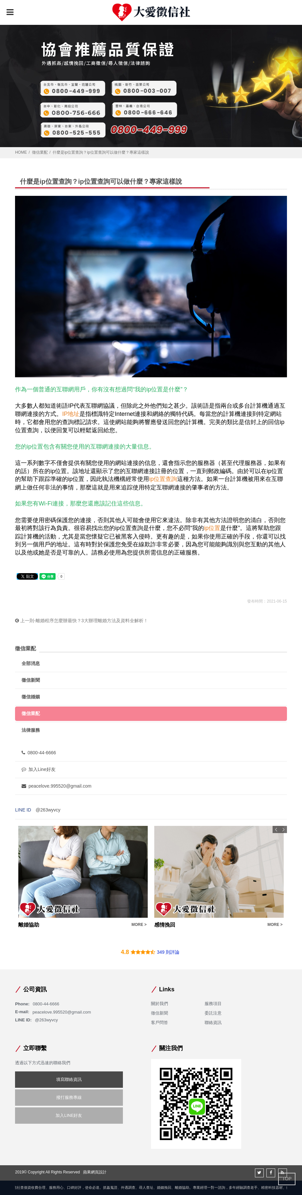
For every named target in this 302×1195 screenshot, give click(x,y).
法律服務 (31, 730)
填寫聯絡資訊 (69, 1079)
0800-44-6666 (39, 752)
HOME (21, 152)
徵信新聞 (31, 680)
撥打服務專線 (69, 1097)
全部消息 (31, 663)
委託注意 (213, 1013)
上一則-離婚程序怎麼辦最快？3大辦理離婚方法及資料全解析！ (81, 620)
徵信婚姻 (31, 696)
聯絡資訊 (213, 1022)
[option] (83, 877)
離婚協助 (28, 925)
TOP (287, 1178)
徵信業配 (40, 152)
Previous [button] (276, 829)
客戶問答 (159, 1022)
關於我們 (159, 1003)
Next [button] (283, 829)
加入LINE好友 (69, 1115)
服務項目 (213, 1003)
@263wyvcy (48, 809)
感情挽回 (164, 925)
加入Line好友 (38, 769)
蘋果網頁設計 (95, 1172)
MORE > (138, 924)
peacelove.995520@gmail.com (56, 786)
